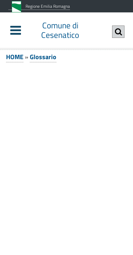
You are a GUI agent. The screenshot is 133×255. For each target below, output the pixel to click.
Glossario (43, 57)
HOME (14, 57)
